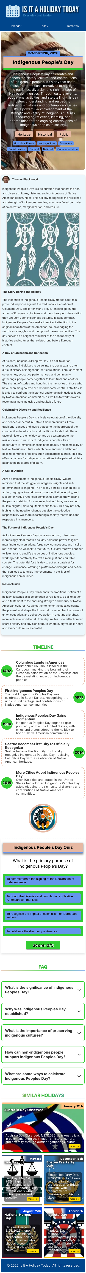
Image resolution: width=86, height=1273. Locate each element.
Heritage (24, 134)
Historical (45, 134)
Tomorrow (73, 26)
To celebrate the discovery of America (32, 931)
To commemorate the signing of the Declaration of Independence (40, 880)
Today (44, 26)
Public (64, 134)
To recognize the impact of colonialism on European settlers (42, 915)
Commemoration (67, 149)
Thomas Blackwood (25, 179)
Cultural (34, 149)
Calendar (15, 26)
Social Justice (17, 149)
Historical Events (24, 143)
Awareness (66, 143)
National (48, 149)
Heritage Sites (47, 143)
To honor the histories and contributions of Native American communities (40, 898)
